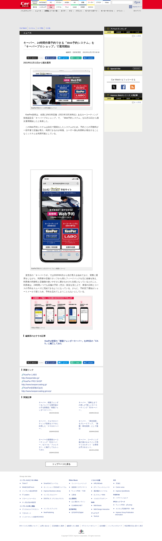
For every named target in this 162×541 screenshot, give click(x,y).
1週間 (128, 32)
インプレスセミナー (50, 495)
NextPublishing (49, 512)
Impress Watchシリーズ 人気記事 (124, 95)
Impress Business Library (52, 491)
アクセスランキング (118, 29)
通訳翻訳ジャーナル (100, 491)
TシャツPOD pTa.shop (124, 505)
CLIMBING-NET (77, 505)
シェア (52, 58)
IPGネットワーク (119, 502)
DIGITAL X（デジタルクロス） (54, 498)
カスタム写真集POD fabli (125, 509)
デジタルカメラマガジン (30, 509)
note (77, 58)
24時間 (118, 32)
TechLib (96, 516)
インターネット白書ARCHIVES (33, 517)
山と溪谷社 (73, 498)
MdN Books (98, 505)
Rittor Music (73, 480)
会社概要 (102, 526)
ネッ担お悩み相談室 (29, 502)
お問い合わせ (44, 526)
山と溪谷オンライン (78, 502)
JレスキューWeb (99, 495)
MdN (92, 502)
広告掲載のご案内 (58, 526)
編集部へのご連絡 (73, 526)
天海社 (118, 483)
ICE (114, 480)
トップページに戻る (61, 464)
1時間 (109, 32)
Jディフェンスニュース (102, 487)
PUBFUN (116, 495)
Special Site (115, 69)
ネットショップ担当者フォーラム (55, 487)
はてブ (65, 58)
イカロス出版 (95, 480)
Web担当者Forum (28, 487)
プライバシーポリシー (89, 526)
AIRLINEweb (98, 483)
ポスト (34, 58)
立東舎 (74, 495)
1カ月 (138, 32)
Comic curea (120, 487)
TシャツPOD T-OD (78, 491)
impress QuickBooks (123, 491)
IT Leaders (25, 495)
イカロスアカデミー (100, 498)
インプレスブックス (50, 509)
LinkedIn (90, 58)
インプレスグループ (115, 526)
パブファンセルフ (122, 498)
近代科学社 (73, 509)
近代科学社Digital (77, 512)
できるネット (26, 513)
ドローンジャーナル (29, 498)
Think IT (25, 483)
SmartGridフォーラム (51, 483)
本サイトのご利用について (28, 526)
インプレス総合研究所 (29, 491)
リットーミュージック (79, 483)
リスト (41, 58)
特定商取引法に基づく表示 (134, 526)
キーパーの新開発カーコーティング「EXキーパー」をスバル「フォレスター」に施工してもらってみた (48, 445)
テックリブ (95, 513)
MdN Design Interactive (101, 509)
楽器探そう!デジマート (79, 487)
